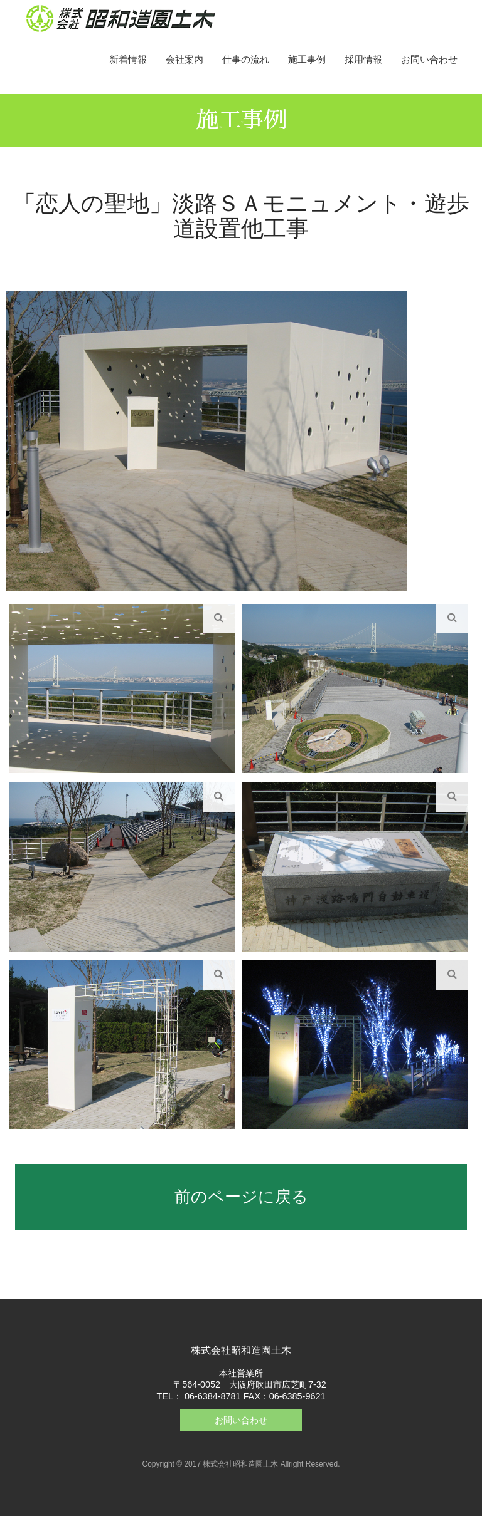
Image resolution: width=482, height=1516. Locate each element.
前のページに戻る (241, 1196)
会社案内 (184, 59)
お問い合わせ (429, 59)
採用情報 (363, 59)
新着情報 (128, 59)
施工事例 (307, 59)
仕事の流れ (245, 59)
